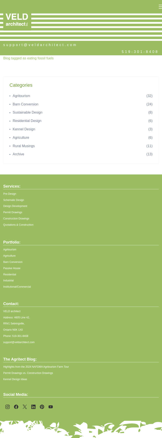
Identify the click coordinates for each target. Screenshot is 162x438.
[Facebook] (16, 407)
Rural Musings (24, 146)
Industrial (8, 280)
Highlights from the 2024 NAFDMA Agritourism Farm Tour (36, 366)
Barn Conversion (25, 104)
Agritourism (21, 96)
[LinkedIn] (33, 407)
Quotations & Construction (18, 224)
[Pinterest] (42, 407)
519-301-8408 (140, 52)
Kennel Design (24, 129)
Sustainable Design (27, 112)
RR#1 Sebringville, (14, 323)
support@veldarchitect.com (40, 45)
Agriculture (21, 137)
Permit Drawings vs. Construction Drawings (28, 373)
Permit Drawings (12, 212)
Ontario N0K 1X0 (13, 329)
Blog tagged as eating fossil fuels (28, 58)
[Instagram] (7, 407)
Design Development (15, 206)
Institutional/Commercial (17, 286)
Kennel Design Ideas (15, 379)
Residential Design (27, 121)
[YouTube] (50, 407)
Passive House (11, 268)
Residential (9, 274)
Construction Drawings (16, 218)
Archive (18, 154)
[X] (25, 407)
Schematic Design (13, 200)
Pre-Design (9, 193)
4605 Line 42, (22, 317)
